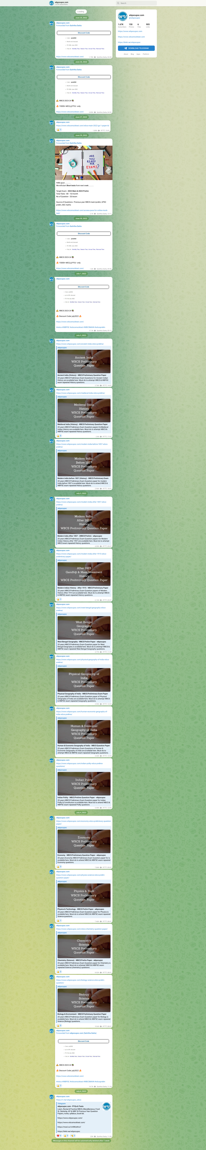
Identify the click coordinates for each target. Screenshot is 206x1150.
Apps (138, 54)
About (126, 54)
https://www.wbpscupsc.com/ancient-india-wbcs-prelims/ (80, 344)
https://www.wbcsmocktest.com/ (70, 57)
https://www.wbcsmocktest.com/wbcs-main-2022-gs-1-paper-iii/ (82, 126)
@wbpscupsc (134, 18)
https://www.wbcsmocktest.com (131, 37)
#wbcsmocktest (76, 327)
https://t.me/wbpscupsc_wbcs (68, 1100)
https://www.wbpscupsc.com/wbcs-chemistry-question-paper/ (82, 929)
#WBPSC (65, 327)
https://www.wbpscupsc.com (130, 31)
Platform (146, 54)
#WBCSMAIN (88, 327)
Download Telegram (136, 48)
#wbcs (59, 327)
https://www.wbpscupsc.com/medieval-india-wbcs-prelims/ (80, 393)
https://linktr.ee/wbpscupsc (129, 42)
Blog (132, 54)
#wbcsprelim (100, 327)
